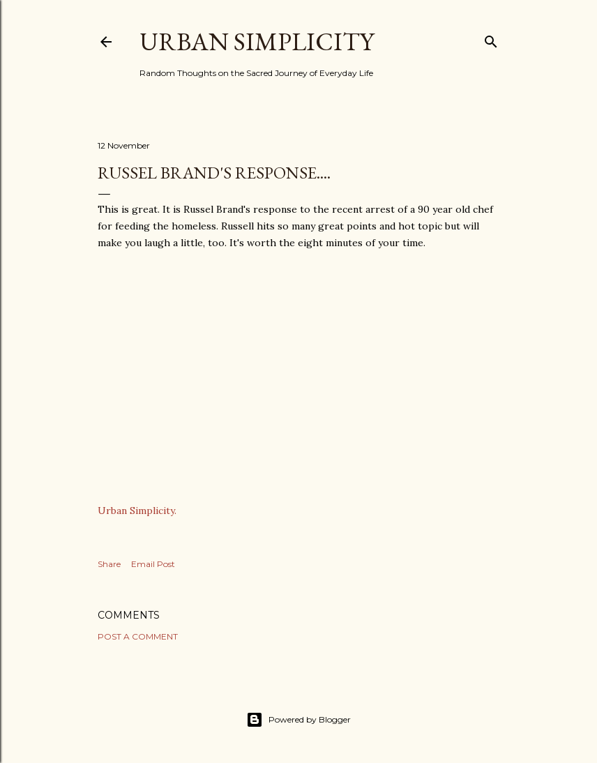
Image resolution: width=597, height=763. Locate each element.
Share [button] (109, 564)
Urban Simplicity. (137, 510)
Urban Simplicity (256, 41)
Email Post (153, 564)
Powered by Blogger (298, 719)
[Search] (491, 38)
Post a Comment (138, 636)
